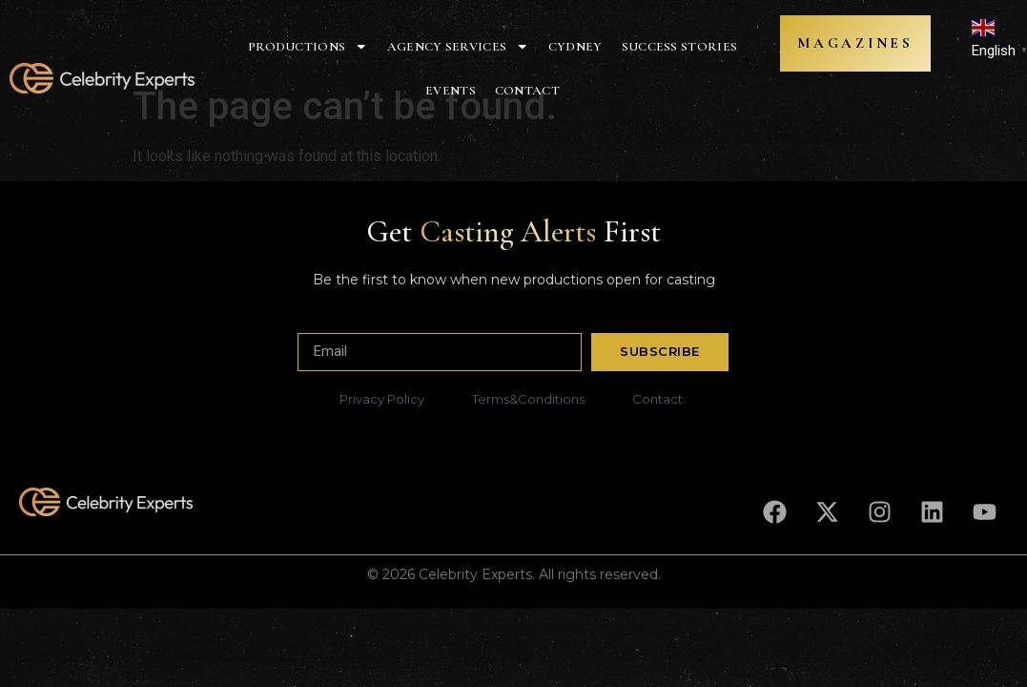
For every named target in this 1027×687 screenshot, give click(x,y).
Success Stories (680, 46)
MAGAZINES (847, 43)
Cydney (575, 46)
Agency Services (458, 47)
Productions (308, 47)
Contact (527, 90)
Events (450, 90)
